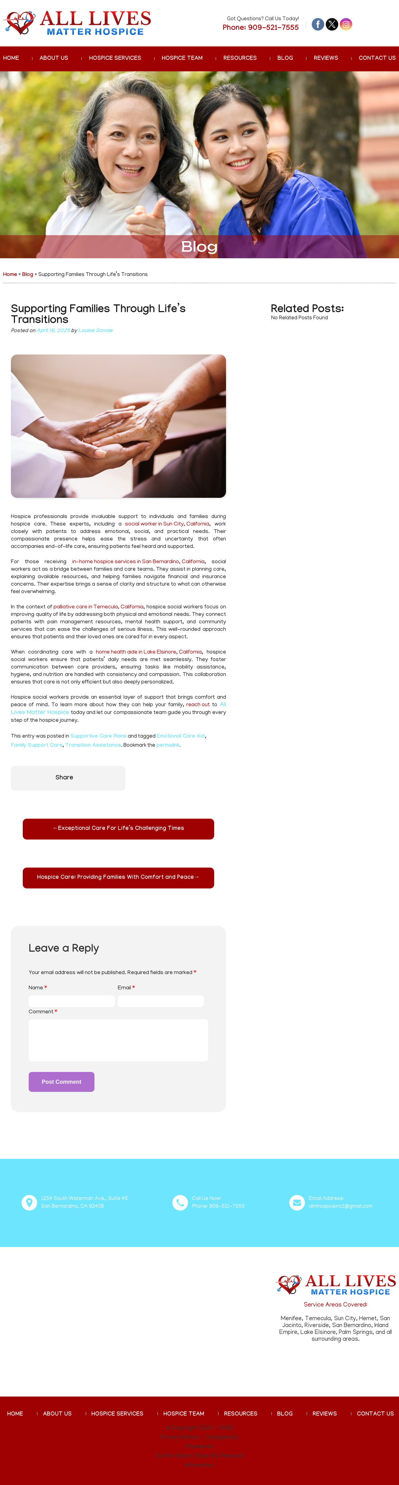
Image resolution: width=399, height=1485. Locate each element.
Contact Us (377, 59)
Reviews (326, 59)
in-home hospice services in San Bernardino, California (138, 562)
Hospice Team (182, 59)
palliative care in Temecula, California (98, 607)
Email (126, 988)
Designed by (222, 1438)
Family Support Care (36, 746)
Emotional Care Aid (181, 737)
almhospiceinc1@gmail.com (341, 1207)
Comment (43, 1012)
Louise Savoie (95, 331)
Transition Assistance (93, 746)
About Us (54, 59)
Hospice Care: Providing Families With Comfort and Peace (118, 878)
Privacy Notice (179, 1438)
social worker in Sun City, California (167, 524)
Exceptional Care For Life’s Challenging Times (118, 829)
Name (38, 988)
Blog (285, 59)
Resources (240, 59)
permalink (168, 746)
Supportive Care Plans (98, 737)
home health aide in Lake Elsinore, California (149, 653)
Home (11, 59)
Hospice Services (115, 59)
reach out (198, 705)
